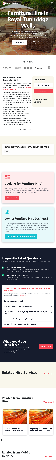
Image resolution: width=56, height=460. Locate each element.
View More (49, 374)
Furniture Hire (7, 426)
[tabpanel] (15, 422)
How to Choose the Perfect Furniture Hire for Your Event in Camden (14, 430)
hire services (12, 89)
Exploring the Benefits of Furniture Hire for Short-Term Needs (41, 430)
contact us (23, 295)
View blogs (48, 402)
